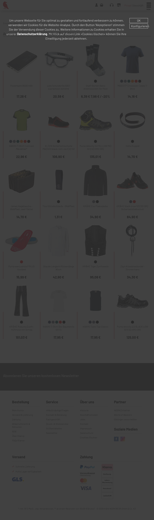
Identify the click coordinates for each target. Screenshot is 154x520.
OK (139, 20)
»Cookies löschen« (93, 34)
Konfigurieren (139, 26)
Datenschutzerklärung (32, 34)
